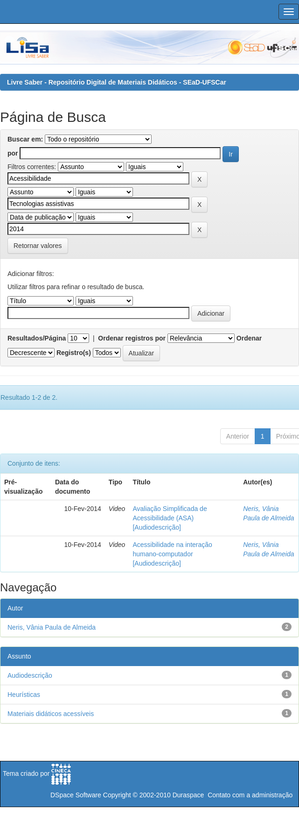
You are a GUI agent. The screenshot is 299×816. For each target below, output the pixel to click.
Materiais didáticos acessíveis (50, 713)
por (12, 153)
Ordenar (249, 338)
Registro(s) (73, 352)
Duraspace (188, 795)
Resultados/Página (36, 338)
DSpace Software (75, 795)
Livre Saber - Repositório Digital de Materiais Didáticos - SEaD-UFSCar (116, 82)
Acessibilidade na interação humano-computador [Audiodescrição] (172, 554)
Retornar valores (38, 245)
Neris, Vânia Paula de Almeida (51, 627)
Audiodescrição (29, 675)
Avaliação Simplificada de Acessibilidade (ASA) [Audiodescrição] (169, 518)
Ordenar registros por (132, 338)
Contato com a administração (250, 795)
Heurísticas (23, 694)
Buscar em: (25, 139)
